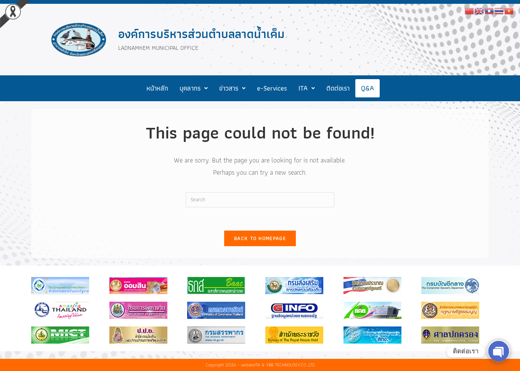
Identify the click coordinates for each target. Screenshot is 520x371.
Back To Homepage (260, 238)
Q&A (367, 88)
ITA (307, 88)
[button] (193, 88)
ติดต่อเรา (338, 88)
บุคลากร (194, 88)
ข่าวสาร (232, 88)
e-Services (272, 88)
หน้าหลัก (157, 88)
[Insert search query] (260, 199)
